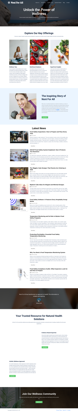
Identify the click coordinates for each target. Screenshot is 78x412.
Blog (64, 2)
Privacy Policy (59, 410)
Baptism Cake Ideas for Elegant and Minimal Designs (47, 184)
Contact (68, 2)
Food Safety (43, 2)
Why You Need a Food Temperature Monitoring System (47, 252)
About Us (37, 2)
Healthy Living (50, 2)
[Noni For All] (15, 2)
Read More (33, 146)
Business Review (58, 2)
